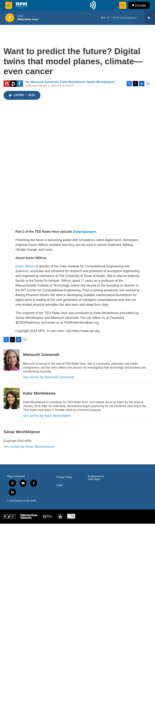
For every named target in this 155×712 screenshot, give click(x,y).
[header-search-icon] (122, 5)
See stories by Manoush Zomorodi (48, 377)
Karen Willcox (25, 266)
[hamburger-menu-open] (8, 5)
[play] (10, 18)
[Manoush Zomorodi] (12, 360)
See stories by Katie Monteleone (47, 415)
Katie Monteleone (72, 82)
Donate (140, 5)
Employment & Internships (96, 478)
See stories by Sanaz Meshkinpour (29, 446)
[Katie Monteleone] (12, 398)
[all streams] (150, 18)
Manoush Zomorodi (44, 82)
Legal (59, 485)
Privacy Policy (64, 477)
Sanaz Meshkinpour (101, 82)
